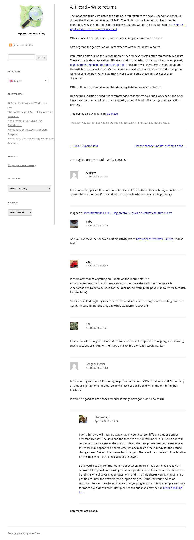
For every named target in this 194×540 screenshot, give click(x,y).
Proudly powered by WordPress (24, 533)
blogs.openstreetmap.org (22, 165)
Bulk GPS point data (84, 146)
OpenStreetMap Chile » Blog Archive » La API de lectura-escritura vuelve (127, 213)
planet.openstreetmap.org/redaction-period (97, 65)
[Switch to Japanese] (112, 113)
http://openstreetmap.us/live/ (154, 239)
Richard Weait (161, 122)
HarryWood (102, 417)
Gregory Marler (95, 364)
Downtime (103, 122)
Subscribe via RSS (23, 45)
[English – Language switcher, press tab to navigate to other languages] (28, 80)
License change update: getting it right (160, 146)
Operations (116, 122)
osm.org (128, 122)
